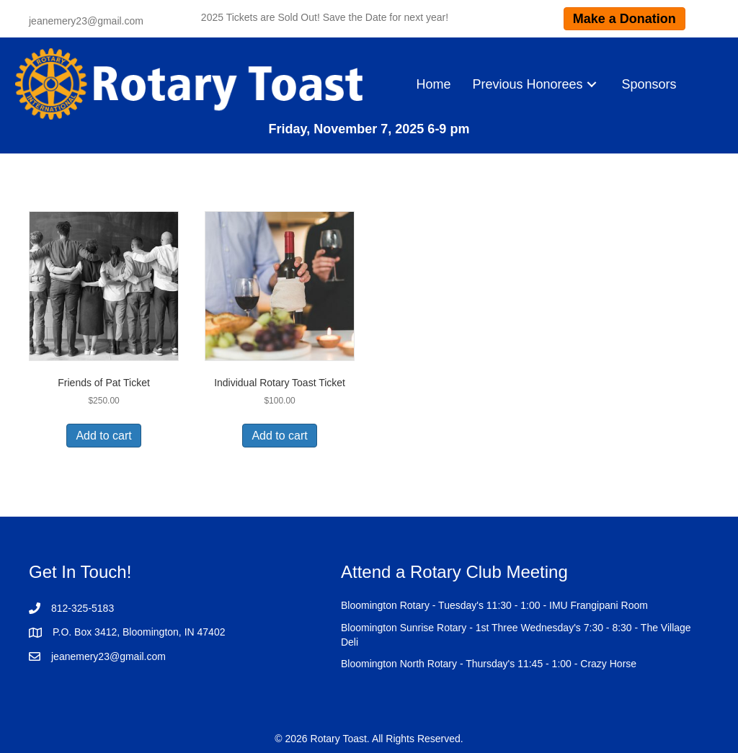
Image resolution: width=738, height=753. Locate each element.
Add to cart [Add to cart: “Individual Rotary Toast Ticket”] (279, 435)
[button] (591, 84)
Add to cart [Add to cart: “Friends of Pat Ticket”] (103, 435)
